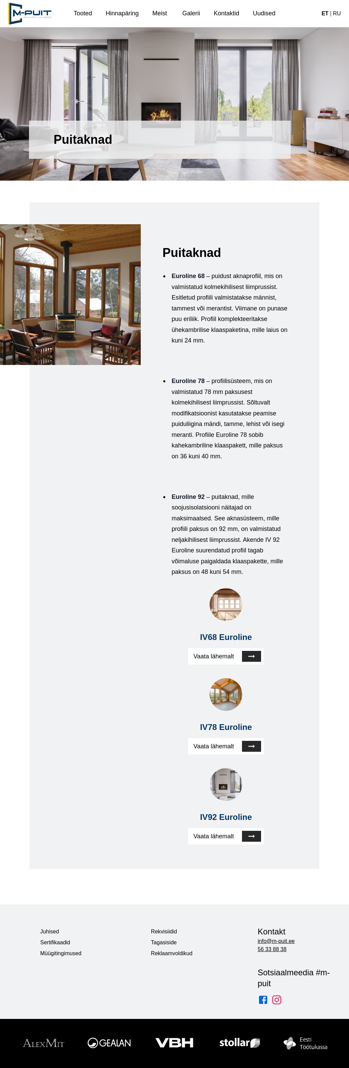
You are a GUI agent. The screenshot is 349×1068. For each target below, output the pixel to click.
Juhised (49, 931)
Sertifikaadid (55, 942)
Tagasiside (164, 942)
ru (337, 13)
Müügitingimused (60, 953)
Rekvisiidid (164, 931)
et (324, 13)
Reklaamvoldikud (172, 953)
